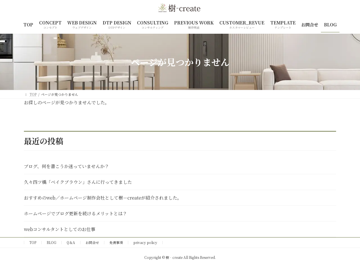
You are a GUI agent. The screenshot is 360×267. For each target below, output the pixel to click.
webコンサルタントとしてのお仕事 (59, 229)
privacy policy (145, 242)
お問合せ (92, 242)
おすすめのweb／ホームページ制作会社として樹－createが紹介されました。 (103, 197)
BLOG (51, 242)
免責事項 (116, 242)
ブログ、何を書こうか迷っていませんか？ (66, 166)
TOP (32, 242)
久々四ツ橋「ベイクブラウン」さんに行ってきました (78, 182)
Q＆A (71, 242)
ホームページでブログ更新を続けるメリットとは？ (75, 213)
